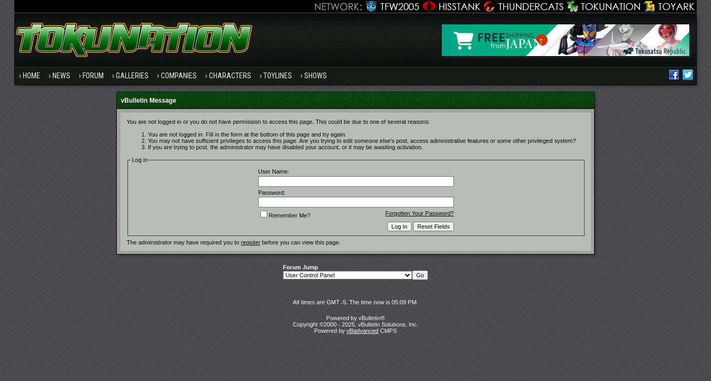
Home (31, 75)
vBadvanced (363, 331)
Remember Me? (285, 215)
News (61, 75)
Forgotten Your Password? (419, 213)
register (250, 242)
